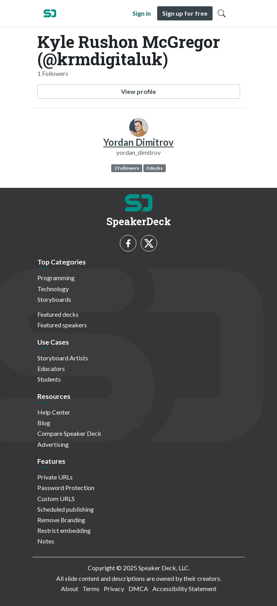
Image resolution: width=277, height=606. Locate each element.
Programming (56, 277)
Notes (45, 541)
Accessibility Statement (184, 588)
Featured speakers (62, 325)
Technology (53, 288)
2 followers (126, 168)
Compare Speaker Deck (69, 433)
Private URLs (55, 477)
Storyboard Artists (62, 358)
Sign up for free (184, 13)
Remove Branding (61, 519)
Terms (91, 588)
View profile (138, 91)
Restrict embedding (64, 530)
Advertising (53, 444)
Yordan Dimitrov (138, 142)
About (69, 588)
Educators (51, 368)
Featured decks (58, 314)
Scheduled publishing (65, 509)
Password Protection (65, 487)
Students (49, 379)
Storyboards (54, 299)
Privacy (114, 588)
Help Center (53, 412)
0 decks (154, 168)
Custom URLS (56, 498)
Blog (43, 422)
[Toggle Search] (222, 13)
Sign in (141, 13)
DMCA (138, 588)
